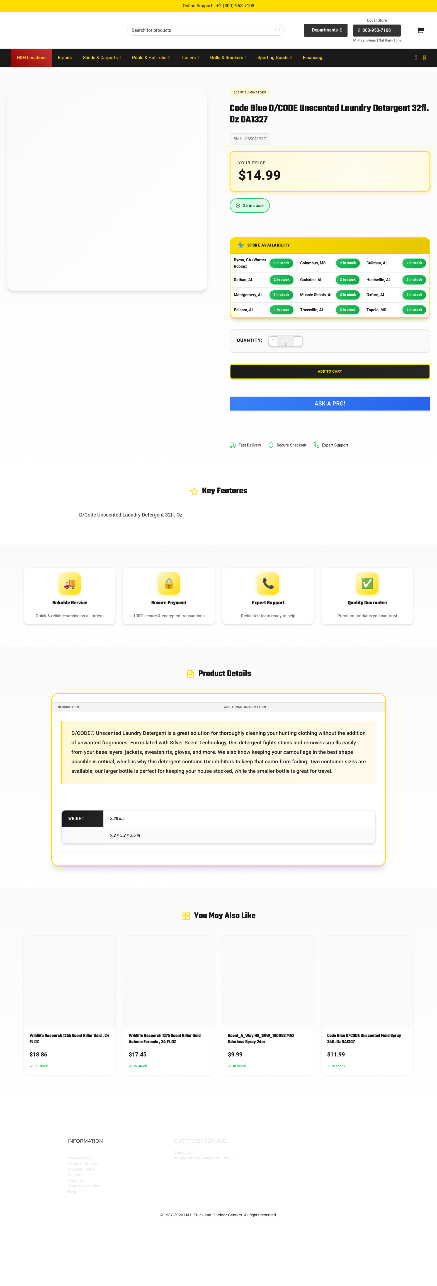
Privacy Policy (80, 1201)
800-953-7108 (374, 30)
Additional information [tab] (257, 749)
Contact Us (183, 1195)
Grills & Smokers (228, 57)
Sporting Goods (275, 57)
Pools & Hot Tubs (151, 57)
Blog (72, 1234)
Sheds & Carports (102, 57)
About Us (76, 1223)
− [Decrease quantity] (273, 358)
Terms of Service (83, 1206)
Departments (327, 30)
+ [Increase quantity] (298, 358)
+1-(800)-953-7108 (235, 5)
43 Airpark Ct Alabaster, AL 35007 (204, 1201)
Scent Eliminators (255, 93)
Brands (65, 57)
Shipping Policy (81, 1212)
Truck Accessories (84, 1229)
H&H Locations (32, 57)
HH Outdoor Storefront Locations (97, 1195)
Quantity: (250, 359)
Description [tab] (74, 749)
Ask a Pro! (330, 429)
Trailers (190, 57)
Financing (312, 57)
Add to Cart (330, 394)
